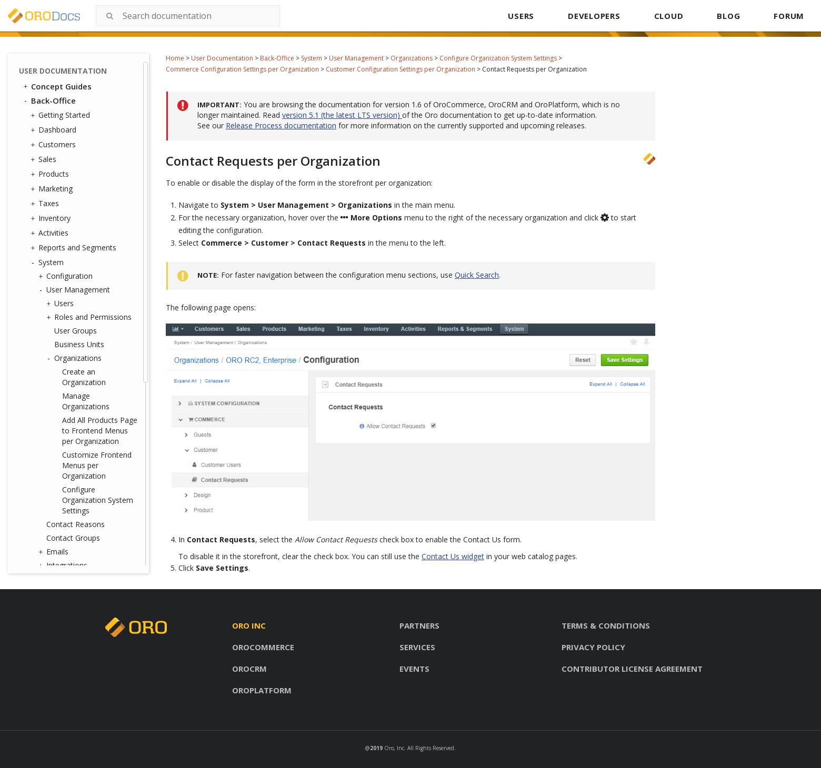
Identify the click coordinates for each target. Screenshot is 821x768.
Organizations (412, 58)
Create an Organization (84, 377)
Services (417, 647)
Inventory (52, 218)
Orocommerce (263, 647)
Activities (50, 233)
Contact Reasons (75, 524)
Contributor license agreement (632, 668)
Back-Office (277, 58)
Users (61, 303)
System (311, 58)
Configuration (67, 276)
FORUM (789, 16)
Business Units (79, 344)
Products (51, 174)
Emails (54, 552)
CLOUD (669, 16)
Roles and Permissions (90, 317)
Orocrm (249, 668)
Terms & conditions (606, 625)
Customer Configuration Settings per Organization (400, 69)
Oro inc (249, 625)
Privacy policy (593, 647)
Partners (419, 625)
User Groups (75, 331)
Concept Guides (57, 86)
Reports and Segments (74, 247)
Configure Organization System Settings (498, 58)
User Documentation (222, 58)
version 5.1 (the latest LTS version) (342, 115)
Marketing (53, 189)
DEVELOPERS (594, 16)
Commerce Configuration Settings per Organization (242, 69)
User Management (356, 58)
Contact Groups (73, 538)
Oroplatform (262, 690)
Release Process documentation (281, 125)
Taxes (46, 203)
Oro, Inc (394, 748)
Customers (54, 144)
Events (414, 668)
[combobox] (187, 16)
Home (175, 58)
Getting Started (61, 115)
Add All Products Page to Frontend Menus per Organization (99, 430)
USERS (521, 16)
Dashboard (54, 130)
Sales (44, 159)
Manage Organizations (85, 401)
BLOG (728, 16)
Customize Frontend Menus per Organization (97, 465)
